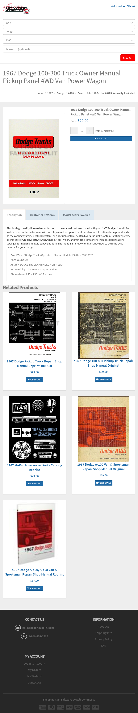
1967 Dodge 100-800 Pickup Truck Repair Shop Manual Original (103, 363)
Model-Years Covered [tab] (77, 215)
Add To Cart (34, 380)
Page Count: (17, 260)
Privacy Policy (103, 639)
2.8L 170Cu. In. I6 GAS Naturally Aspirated (111, 93)
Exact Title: (16, 255)
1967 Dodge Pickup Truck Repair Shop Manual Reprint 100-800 (34, 363)
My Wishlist (34, 676)
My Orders (34, 670)
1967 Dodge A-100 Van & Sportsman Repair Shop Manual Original (103, 466)
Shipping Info (103, 633)
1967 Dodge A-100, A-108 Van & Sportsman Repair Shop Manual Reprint (34, 571)
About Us (103, 627)
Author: (14, 265)
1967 (50, 93)
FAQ (103, 645)
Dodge (60, 93)
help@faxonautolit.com (38, 628)
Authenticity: (18, 269)
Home (39, 93)
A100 (71, 93)
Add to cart (101, 138)
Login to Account (34, 664)
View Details (103, 379)
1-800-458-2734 (38, 636)
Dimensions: (17, 274)
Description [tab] (14, 215)
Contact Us (34, 682)
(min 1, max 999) (104, 130)
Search (127, 58)
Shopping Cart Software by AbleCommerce (69, 700)
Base (80, 93)
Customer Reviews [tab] (42, 215)
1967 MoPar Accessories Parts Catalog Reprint (34, 467)
